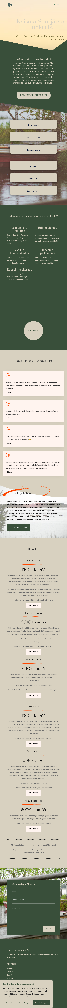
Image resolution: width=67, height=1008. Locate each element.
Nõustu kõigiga (41, 1003)
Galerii (9, 975)
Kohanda (9, 1003)
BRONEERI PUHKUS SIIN (33, 95)
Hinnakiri (10, 972)
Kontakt (10, 978)
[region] (26, 994)
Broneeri (33, 605)
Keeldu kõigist (24, 1003)
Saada (49, 929)
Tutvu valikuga (18, 527)
